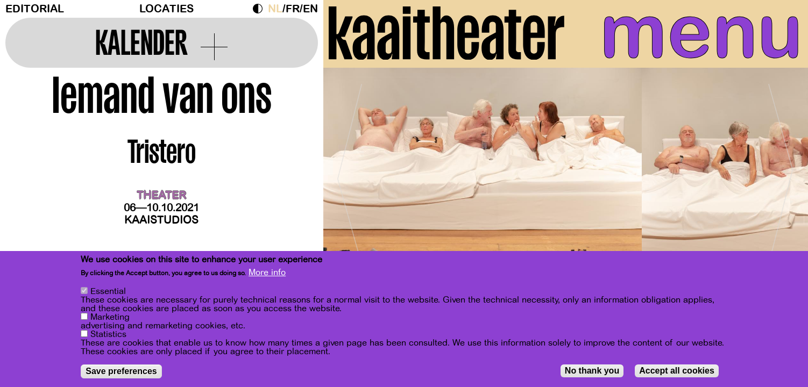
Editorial (34, 9)
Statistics (108, 334)
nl (275, 9)
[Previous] (350, 174)
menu (701, 32)
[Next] (781, 174)
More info (267, 272)
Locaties (166, 9)
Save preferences (121, 371)
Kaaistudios (161, 220)
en (310, 9)
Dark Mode (260, 8)
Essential (108, 291)
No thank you (592, 370)
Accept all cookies (676, 370)
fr (293, 9)
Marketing (110, 317)
